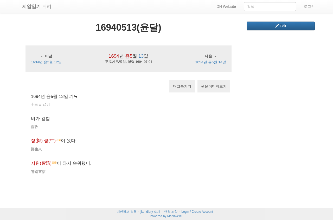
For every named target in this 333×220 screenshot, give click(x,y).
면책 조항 (170, 212)
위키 (37, 6)
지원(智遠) (41, 163)
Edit (280, 26)
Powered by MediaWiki (166, 216)
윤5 (128, 56)
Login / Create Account (197, 212)
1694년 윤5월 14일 (210, 62)
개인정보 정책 (126, 212)
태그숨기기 (182, 86)
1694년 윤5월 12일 (46, 62)
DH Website (226, 6)
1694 (113, 56)
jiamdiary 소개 (150, 212)
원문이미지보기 (214, 86)
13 (141, 56)
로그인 (309, 6)
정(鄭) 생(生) (43, 140)
